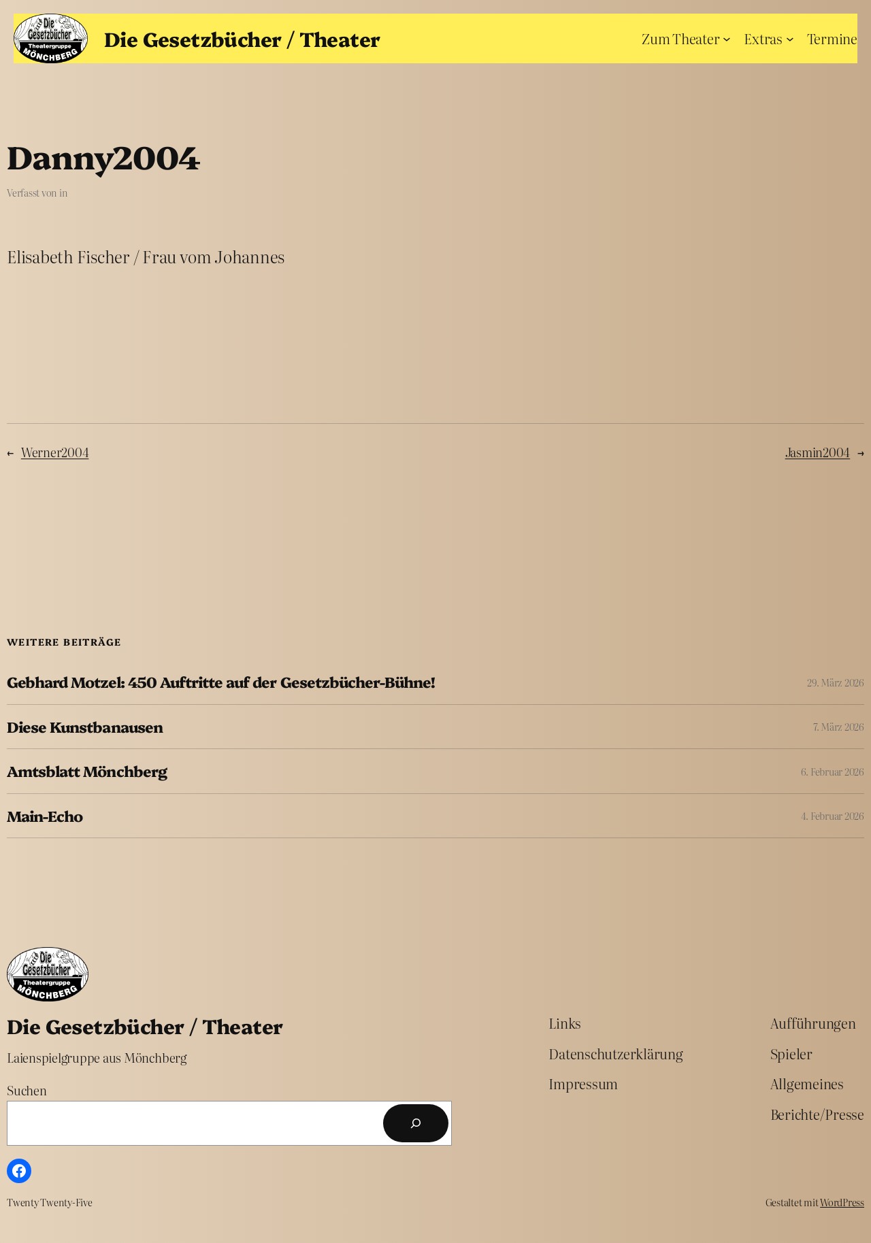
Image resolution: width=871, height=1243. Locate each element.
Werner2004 (55, 452)
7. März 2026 (838, 726)
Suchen (27, 1090)
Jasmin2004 (818, 452)
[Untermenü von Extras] (790, 38)
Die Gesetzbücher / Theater (242, 38)
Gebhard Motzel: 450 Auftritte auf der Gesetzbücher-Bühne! (221, 682)
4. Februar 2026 (832, 816)
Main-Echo (44, 816)
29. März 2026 (835, 682)
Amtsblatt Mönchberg (87, 771)
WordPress (842, 1202)
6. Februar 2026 (832, 771)
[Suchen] (415, 1123)
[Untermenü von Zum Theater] (727, 38)
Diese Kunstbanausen (85, 726)
